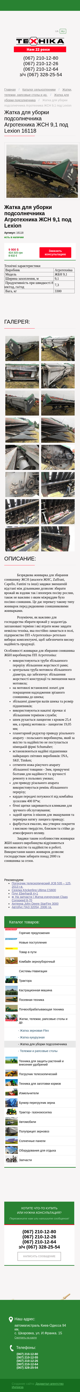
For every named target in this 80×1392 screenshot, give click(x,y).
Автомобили (27, 1122)
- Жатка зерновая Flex (33, 1030)
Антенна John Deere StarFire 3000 (35, 903)
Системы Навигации (33, 971)
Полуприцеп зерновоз (34, 1131)
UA (56, 31)
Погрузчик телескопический (38, 1074)
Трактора (25, 980)
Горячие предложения (34, 933)
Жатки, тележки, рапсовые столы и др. (43, 1020)
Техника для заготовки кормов (40, 1083)
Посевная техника (31, 1000)
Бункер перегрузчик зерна (37, 1102)
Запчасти (25, 1160)
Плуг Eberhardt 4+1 (25, 893)
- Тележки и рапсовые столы (38, 1051)
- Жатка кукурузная (31, 1037)
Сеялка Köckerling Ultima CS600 (34, 890)
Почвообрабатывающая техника (41, 1009)
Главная (10, 89)
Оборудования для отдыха (37, 1150)
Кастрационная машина (35, 990)
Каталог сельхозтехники (39, 89)
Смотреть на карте (26, 1337)
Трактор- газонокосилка (35, 1112)
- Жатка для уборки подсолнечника (42, 1044)
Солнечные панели (32, 1141)
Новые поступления (33, 942)
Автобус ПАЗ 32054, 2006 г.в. (32, 907)
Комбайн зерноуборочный (37, 961)
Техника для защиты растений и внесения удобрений (41, 1062)
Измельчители (29, 1093)
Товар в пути (27, 952)
